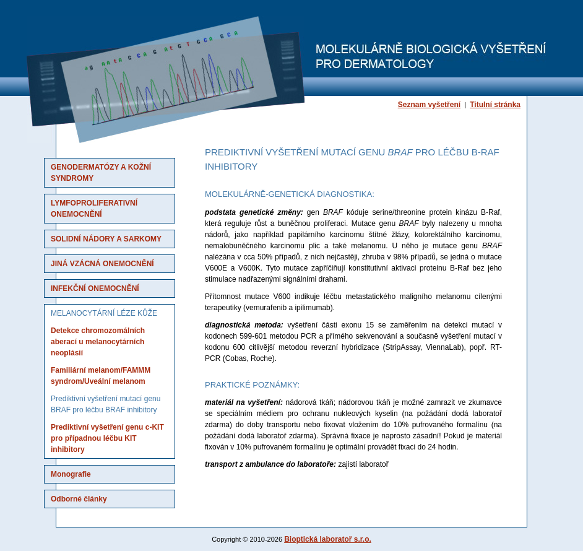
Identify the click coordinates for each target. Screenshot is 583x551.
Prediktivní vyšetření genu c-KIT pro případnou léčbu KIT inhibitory (107, 438)
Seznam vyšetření (429, 104)
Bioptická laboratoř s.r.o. (327, 539)
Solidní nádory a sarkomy (106, 239)
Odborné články (79, 499)
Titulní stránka (495, 104)
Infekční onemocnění (95, 288)
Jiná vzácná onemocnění (102, 263)
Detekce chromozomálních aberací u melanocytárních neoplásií (98, 341)
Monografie (71, 474)
